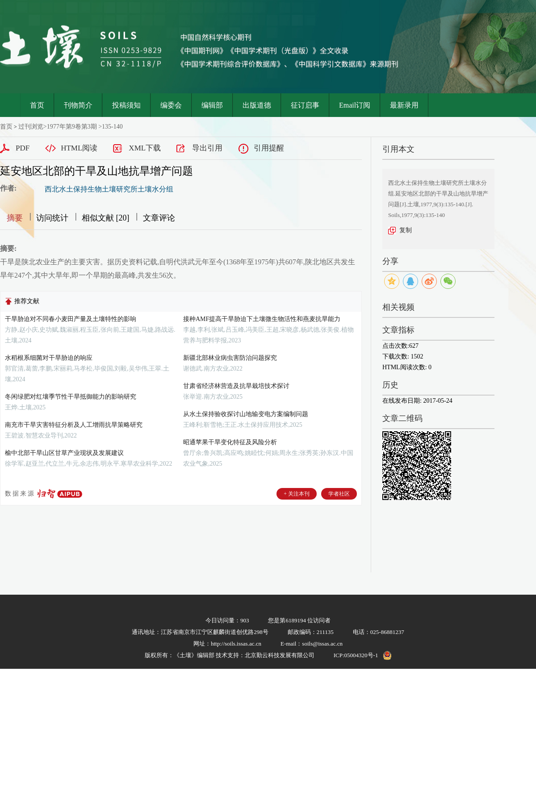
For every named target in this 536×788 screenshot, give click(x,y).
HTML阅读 (79, 148)
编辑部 (212, 105)
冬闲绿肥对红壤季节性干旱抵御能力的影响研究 (70, 396)
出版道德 (257, 105)
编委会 (171, 105)
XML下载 (145, 148)
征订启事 (305, 105)
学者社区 (339, 494)
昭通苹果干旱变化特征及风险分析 (230, 442)
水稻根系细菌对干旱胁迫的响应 (48, 357)
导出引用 (207, 148)
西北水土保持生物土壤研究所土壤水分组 (109, 189)
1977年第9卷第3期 (72, 126)
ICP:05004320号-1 (356, 655)
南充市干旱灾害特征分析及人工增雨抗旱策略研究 (73, 424)
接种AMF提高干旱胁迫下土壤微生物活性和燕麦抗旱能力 (261, 319)
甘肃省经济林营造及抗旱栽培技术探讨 (236, 386)
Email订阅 (354, 105)
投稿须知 (126, 105)
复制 (405, 230)
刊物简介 (78, 105)
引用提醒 (269, 148)
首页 (37, 105)
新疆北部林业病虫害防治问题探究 (230, 357)
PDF (22, 148)
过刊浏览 (30, 126)
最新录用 (404, 105)
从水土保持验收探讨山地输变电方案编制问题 (245, 414)
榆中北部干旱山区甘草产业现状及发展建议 (64, 453)
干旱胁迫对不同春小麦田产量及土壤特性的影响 (70, 319)
